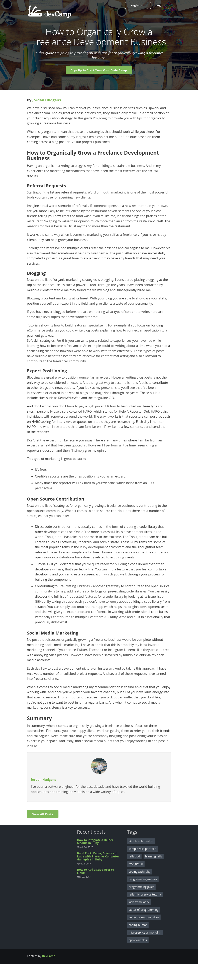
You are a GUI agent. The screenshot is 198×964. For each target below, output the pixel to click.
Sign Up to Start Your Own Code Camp (99, 70)
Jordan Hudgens (46, 100)
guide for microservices (144, 917)
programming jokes (141, 887)
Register (137, 5)
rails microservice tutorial (145, 894)
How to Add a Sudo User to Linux (95, 871)
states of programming (144, 910)
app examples (138, 940)
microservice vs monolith (145, 932)
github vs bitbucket (141, 841)
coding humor (138, 925)
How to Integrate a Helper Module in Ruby (95, 841)
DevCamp (48, 956)
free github (136, 864)
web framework (139, 902)
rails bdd (134, 856)
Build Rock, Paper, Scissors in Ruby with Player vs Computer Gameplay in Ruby (98, 856)
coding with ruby (140, 871)
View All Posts (42, 814)
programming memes (143, 879)
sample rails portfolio (142, 849)
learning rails (153, 856)
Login (160, 5)
